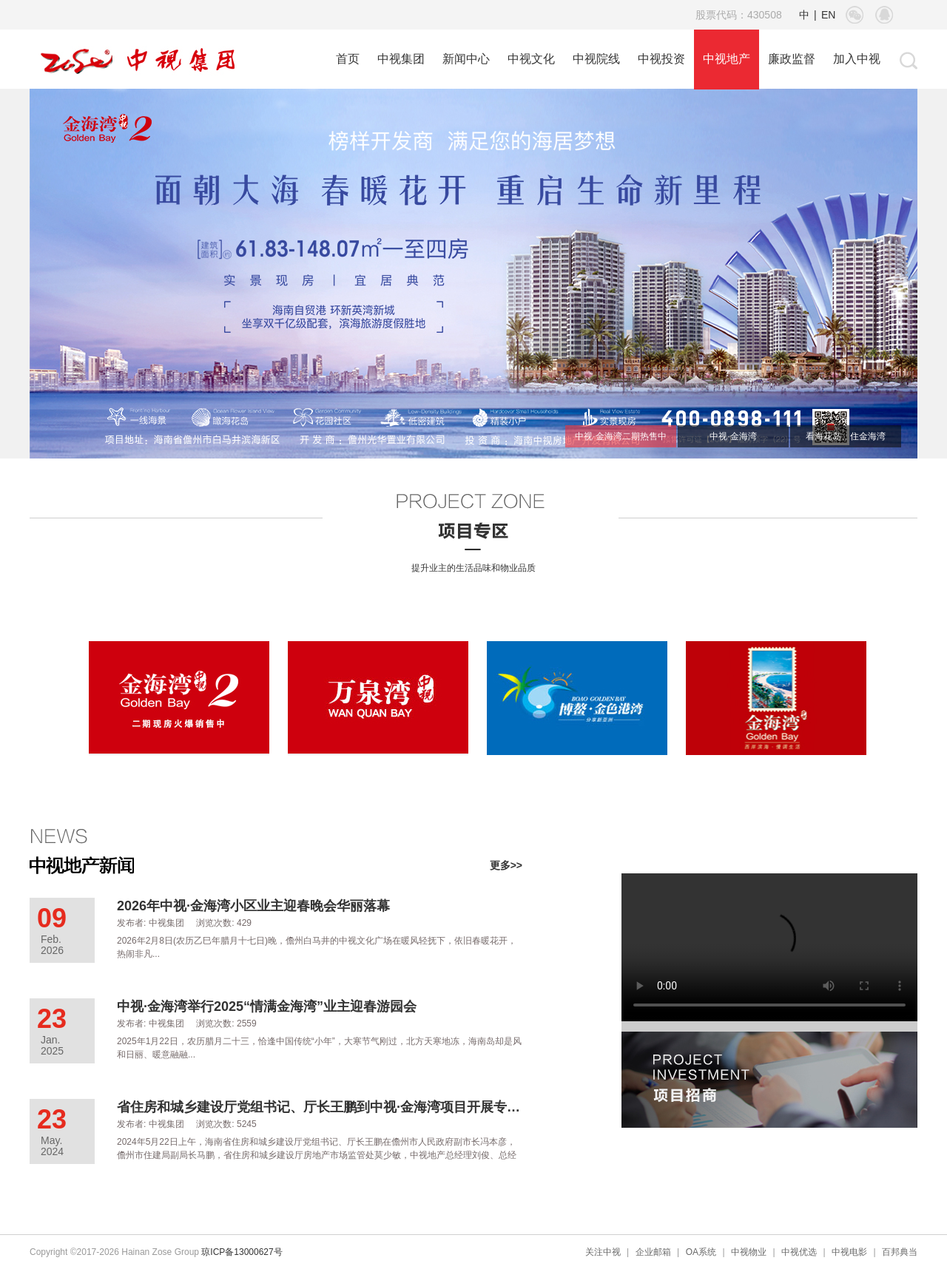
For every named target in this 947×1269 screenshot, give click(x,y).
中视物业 (748, 1252)
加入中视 (856, 59)
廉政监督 (791, 59)
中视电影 (849, 1252)
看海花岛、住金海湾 (846, 436)
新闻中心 (466, 59)
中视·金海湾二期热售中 (620, 436)
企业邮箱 (653, 1252)
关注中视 (603, 1252)
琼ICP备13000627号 (241, 1252)
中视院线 (596, 59)
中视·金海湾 (733, 436)
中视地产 (726, 59)
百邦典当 (899, 1252)
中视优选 (799, 1252)
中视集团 (401, 59)
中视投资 (661, 59)
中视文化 (531, 59)
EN (828, 15)
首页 (348, 59)
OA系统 (701, 1252)
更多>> (506, 865)
